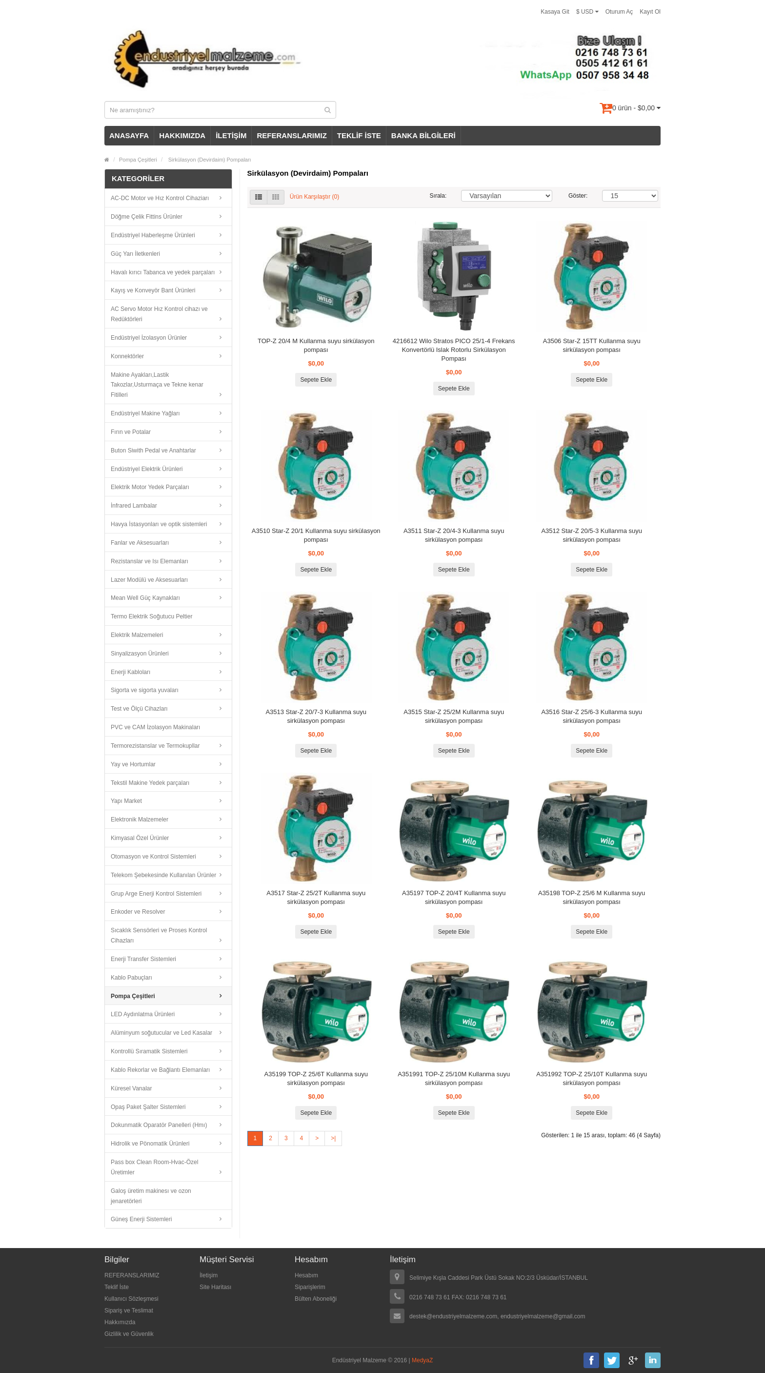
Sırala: (438, 195)
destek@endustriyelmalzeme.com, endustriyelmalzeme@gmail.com (497, 1316)
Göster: (577, 195)
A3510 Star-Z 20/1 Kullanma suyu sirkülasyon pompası (316, 535)
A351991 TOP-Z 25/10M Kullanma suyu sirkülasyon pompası (454, 1078)
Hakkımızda (119, 1322)
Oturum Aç (619, 11)
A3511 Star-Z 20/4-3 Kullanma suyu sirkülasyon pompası (453, 535)
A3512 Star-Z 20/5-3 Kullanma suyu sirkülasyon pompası (591, 535)
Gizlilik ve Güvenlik (129, 1334)
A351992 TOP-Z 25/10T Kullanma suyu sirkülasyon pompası (591, 1078)
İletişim (209, 1275)
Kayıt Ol (650, 11)
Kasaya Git (555, 11)
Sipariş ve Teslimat (128, 1310)
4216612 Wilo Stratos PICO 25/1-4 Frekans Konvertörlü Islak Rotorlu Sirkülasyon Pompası (454, 349)
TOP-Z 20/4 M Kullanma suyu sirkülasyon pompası (316, 345)
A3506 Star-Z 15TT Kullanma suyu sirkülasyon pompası (592, 345)
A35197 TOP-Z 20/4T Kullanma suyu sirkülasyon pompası (453, 897)
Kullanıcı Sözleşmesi (131, 1298)
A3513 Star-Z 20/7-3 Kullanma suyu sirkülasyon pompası (315, 716)
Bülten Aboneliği (316, 1298)
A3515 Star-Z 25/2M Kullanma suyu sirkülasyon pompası (453, 716)
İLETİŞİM (231, 135)
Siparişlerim (310, 1287)
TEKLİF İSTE (359, 135)
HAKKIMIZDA (182, 135)
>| (333, 1138)
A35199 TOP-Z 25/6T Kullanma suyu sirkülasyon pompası (316, 1078)
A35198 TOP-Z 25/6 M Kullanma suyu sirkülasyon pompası (591, 897)
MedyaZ (422, 1360)
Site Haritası (215, 1287)
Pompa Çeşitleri (138, 160)
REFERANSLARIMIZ (291, 135)
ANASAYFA (129, 135)
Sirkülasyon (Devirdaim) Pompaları (209, 160)
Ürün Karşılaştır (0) (314, 196)
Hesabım (306, 1275)
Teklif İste (116, 1287)
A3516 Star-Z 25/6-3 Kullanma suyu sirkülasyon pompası (591, 716)
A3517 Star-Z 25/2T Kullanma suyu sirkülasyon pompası (315, 897)
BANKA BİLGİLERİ (423, 135)
